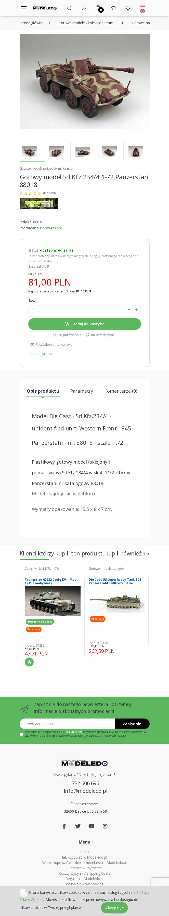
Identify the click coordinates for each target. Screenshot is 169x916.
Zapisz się (132, 723)
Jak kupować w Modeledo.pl (84, 857)
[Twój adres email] (67, 724)
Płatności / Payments (84, 867)
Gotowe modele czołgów (106, 568)
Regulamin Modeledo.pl (84, 878)
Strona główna (31, 22)
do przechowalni (101, 334)
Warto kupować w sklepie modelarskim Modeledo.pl (84, 862)
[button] (69, 7)
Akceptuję (114, 907)
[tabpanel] (53, 617)
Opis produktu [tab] (43, 391)
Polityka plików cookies (84, 884)
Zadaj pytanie (41, 353)
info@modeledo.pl (85, 790)
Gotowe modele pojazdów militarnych (47, 168)
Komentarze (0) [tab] (120, 391)
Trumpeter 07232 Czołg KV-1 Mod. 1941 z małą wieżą (51, 581)
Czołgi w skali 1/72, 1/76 (41, 568)
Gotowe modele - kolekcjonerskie (86, 22)
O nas (84, 851)
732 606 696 (85, 783)
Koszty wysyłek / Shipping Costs (84, 873)
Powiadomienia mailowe (51, 344)
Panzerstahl (51, 228)
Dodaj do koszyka (84, 324)
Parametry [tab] (81, 391)
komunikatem (74, 732)
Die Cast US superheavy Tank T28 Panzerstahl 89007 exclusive (115, 581)
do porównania (67, 334)
